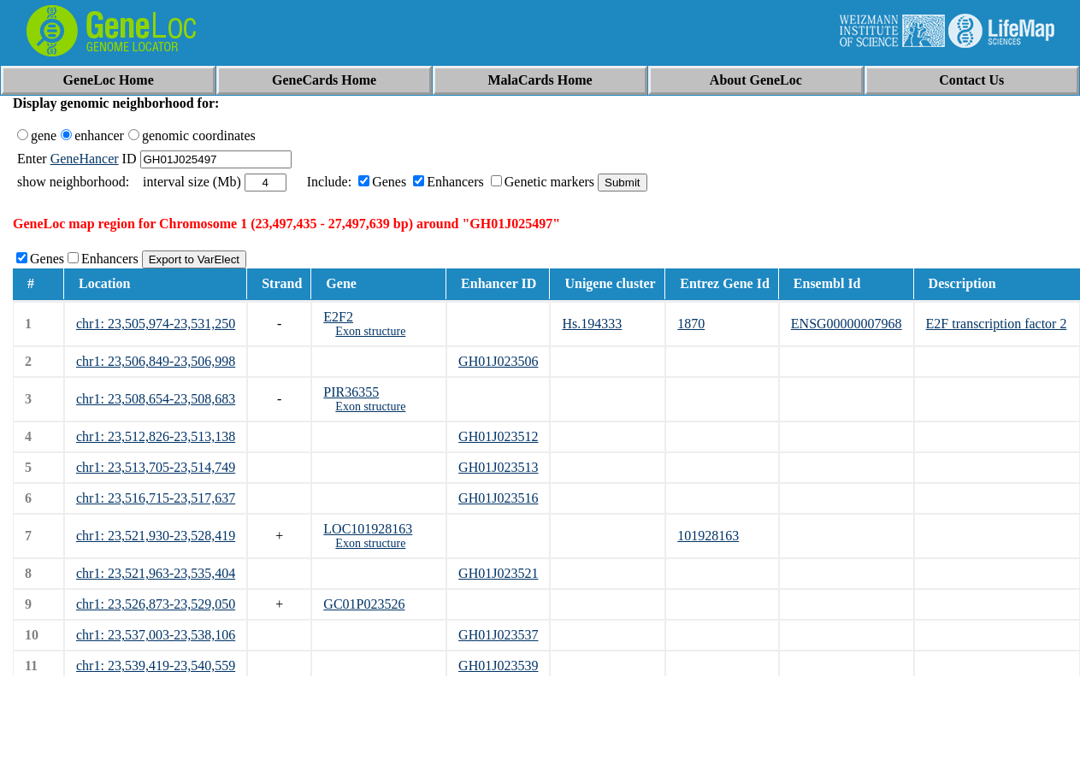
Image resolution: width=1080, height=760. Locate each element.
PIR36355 (351, 392)
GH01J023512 (498, 436)
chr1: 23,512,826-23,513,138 (155, 436)
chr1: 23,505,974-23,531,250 (155, 323)
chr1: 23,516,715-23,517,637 (155, 498)
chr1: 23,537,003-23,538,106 (155, 634)
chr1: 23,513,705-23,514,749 (155, 467)
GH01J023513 (498, 467)
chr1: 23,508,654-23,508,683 (155, 399)
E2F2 (338, 316)
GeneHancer (84, 158)
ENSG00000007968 (846, 323)
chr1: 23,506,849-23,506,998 (155, 361)
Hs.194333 (592, 323)
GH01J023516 (498, 498)
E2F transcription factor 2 (996, 323)
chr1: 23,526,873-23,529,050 (155, 604)
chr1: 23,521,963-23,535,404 (155, 573)
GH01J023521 (498, 573)
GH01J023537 (498, 634)
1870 (691, 323)
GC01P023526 (363, 604)
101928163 (708, 535)
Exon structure (370, 331)
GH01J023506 (498, 361)
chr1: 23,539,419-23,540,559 (155, 665)
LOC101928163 (367, 528)
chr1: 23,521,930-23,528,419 (155, 535)
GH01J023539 (498, 665)
